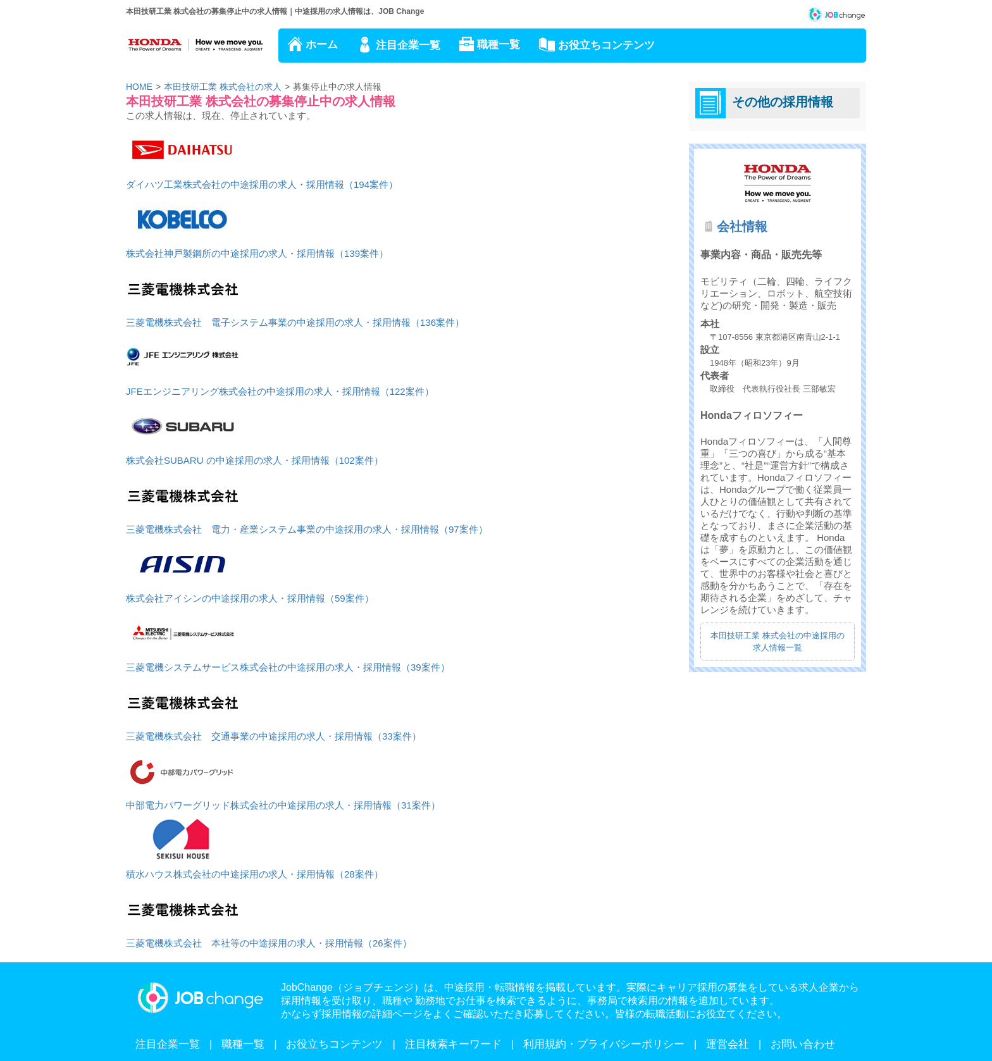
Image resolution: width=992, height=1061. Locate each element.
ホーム (322, 45)
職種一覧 (498, 45)
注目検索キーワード (453, 1044)
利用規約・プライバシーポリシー (604, 1044)
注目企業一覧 (408, 45)
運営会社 (727, 1044)
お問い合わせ (803, 1044)
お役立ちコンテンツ (606, 45)
